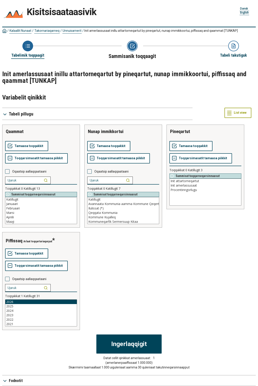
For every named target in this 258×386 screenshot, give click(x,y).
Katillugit (41, 199)
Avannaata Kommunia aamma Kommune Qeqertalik (123, 204)
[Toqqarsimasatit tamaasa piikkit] (36, 158)
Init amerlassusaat (205, 185)
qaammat (15, 131)
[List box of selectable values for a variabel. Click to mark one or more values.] (41, 210)
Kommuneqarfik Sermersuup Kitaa (123, 221)
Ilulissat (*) (123, 208)
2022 (41, 319)
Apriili (41, 217)
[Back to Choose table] (27, 49)
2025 (41, 306)
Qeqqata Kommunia (123, 213)
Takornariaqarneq (47, 30)
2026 (41, 302)
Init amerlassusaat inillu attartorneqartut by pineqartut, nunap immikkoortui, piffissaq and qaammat (161, 30)
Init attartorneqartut (205, 181)
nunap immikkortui (105, 131)
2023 (41, 315)
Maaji (41, 221)
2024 (41, 310)
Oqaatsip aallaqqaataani (29, 171)
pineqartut (180, 131)
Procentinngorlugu (205, 190)
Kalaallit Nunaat (20, 30)
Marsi (41, 213)
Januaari (41, 204)
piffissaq (14, 240)
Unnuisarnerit (72, 30)
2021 (41, 324)
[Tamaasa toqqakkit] (26, 146)
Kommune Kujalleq (123, 217)
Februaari (41, 208)
